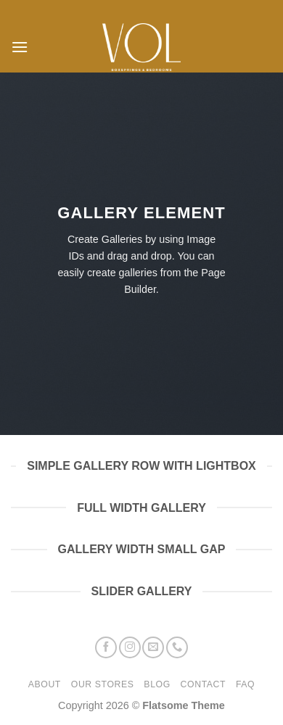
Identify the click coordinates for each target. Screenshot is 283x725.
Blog (157, 684)
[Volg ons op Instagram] (130, 647)
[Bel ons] (177, 647)
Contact (203, 684)
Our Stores (102, 684)
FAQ (245, 684)
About (44, 684)
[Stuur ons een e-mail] (153, 647)
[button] (19, 47)
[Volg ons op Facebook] (106, 647)
